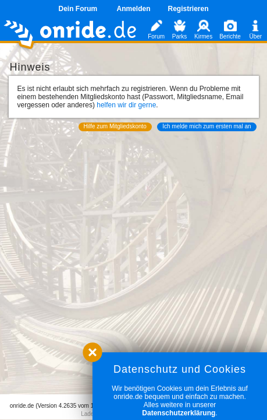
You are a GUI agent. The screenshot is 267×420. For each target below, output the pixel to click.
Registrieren (188, 9)
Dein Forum (77, 9)
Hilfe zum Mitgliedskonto (115, 126)
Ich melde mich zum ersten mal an (206, 126)
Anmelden (133, 9)
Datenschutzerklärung (178, 413)
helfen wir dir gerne (126, 105)
